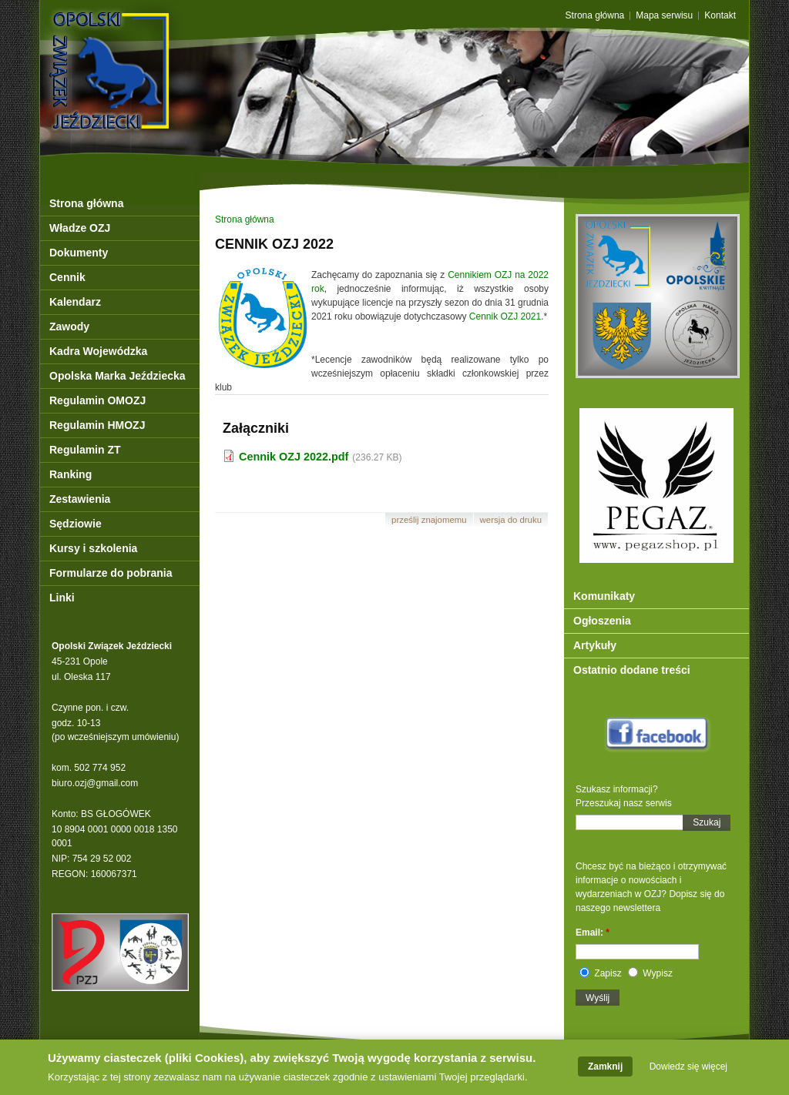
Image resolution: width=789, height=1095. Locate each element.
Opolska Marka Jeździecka (117, 376)
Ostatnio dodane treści (631, 670)
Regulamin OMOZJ (97, 400)
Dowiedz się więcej (688, 1069)
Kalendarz (75, 302)
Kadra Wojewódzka (98, 351)
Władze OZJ (79, 228)
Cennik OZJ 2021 (505, 316)
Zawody (69, 326)
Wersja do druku (511, 519)
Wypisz (650, 973)
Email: (592, 932)
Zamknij (605, 1069)
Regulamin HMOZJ (97, 425)
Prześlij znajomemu (429, 519)
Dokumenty (78, 252)
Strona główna (595, 16)
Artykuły (594, 645)
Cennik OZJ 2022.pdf (293, 456)
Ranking (70, 474)
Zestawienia (79, 499)
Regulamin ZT (85, 450)
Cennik (67, 277)
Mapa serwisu (664, 16)
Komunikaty (604, 596)
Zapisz (600, 973)
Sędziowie (75, 523)
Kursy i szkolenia (93, 548)
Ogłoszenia (602, 620)
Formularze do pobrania (110, 573)
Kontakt (720, 16)
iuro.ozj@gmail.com (98, 783)
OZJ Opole (176, 40)
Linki (62, 597)
